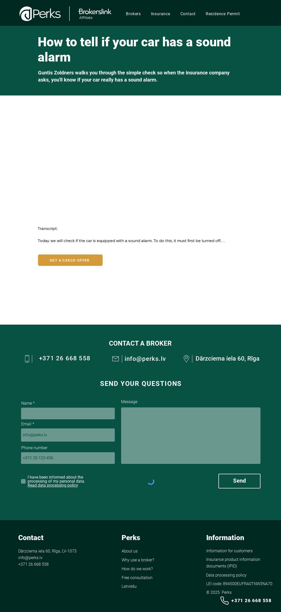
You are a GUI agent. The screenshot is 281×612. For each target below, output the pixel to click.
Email (26, 424)
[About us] (139, 551)
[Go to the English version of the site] (144, 586)
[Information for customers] (229, 551)
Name (26, 403)
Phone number (34, 448)
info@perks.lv (145, 358)
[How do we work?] (140, 569)
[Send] (239, 481)
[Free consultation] (144, 577)
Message (129, 402)
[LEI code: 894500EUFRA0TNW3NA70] (240, 584)
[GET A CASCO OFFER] (70, 260)
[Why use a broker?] (140, 560)
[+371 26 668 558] (245, 600)
